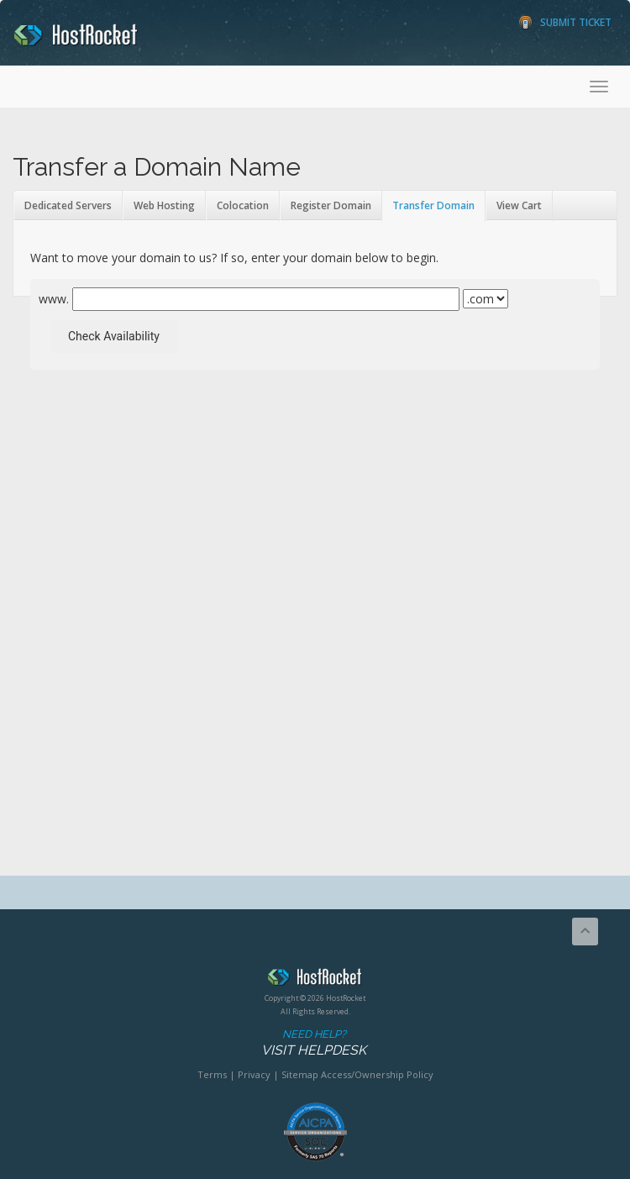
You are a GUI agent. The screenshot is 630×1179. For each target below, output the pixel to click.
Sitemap (299, 1074)
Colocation (243, 205)
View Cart (519, 205)
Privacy (254, 1074)
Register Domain (331, 205)
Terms (212, 1074)
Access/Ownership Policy (377, 1074)
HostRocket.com (315, 979)
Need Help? (314, 1043)
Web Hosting (164, 205)
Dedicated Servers (68, 205)
